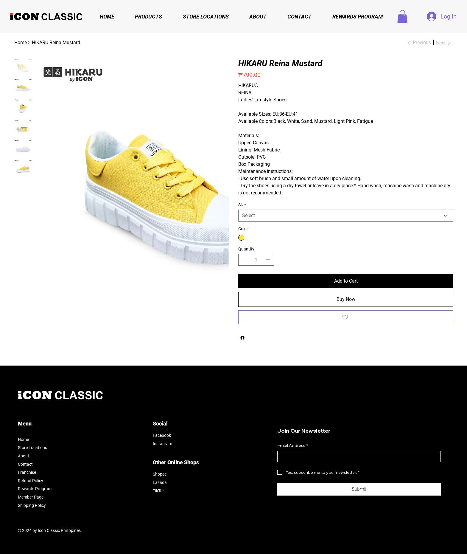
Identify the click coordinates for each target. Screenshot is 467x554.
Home (23, 439)
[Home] (20, 43)
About (23, 456)
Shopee (159, 474)
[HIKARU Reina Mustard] (56, 43)
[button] (402, 16)
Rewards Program (35, 488)
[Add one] (268, 260)
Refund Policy (30, 480)
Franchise (27, 472)
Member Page (30, 497)
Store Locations (32, 447)
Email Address (292, 446)
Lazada (160, 482)
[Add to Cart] (345, 281)
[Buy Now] (345, 299)
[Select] (345, 216)
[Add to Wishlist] (345, 317)
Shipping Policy (32, 505)
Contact (25, 464)
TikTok (159, 490)
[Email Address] (357, 456)
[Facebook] (242, 338)
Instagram (162, 443)
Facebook (162, 435)
